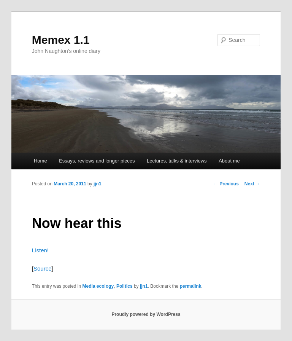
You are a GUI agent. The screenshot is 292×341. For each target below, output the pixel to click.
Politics (124, 286)
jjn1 (98, 183)
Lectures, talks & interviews (177, 161)
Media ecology (98, 286)
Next (252, 183)
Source (42, 268)
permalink (191, 286)
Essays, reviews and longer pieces (97, 161)
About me (229, 161)
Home (40, 161)
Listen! (40, 250)
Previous (226, 183)
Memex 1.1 (61, 39)
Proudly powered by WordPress (145, 314)
